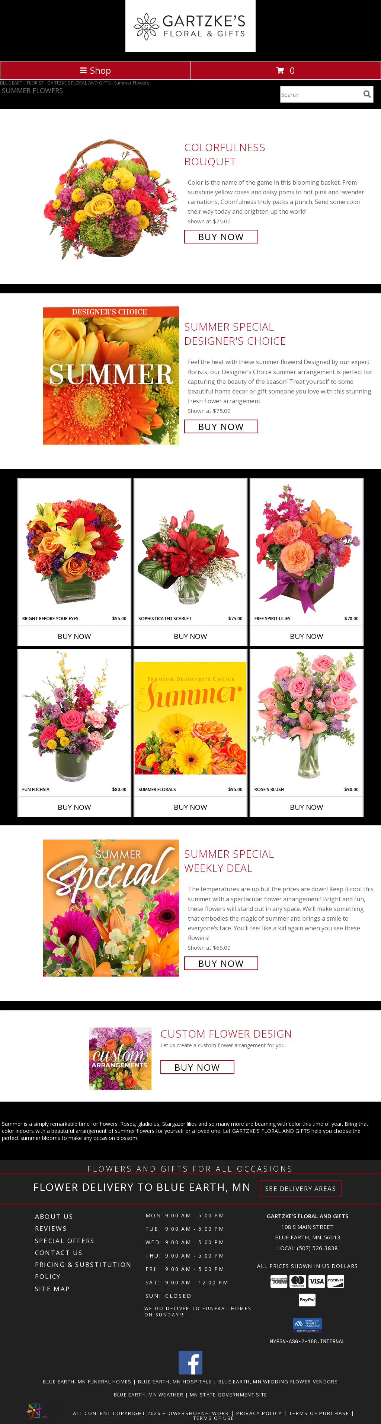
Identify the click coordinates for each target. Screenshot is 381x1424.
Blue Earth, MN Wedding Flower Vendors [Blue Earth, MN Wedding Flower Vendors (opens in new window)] (278, 1381)
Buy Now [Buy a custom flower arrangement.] (197, 1067)
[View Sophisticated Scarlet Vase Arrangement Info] (190, 547)
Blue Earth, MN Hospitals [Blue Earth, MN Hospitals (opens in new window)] (175, 1381)
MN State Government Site (228, 1394)
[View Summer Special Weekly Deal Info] (111, 907)
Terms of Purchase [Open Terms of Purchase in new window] (319, 1412)
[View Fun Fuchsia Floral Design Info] (74, 718)
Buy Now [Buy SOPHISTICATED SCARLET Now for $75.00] (190, 636)
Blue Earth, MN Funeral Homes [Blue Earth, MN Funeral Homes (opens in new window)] (87, 1381)
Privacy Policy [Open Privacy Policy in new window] (259, 1412)
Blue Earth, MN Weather (149, 1394)
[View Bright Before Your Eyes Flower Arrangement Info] (74, 547)
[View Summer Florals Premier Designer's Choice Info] (190, 718)
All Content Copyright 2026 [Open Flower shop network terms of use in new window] (117, 1412)
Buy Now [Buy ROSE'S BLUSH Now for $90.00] (306, 807)
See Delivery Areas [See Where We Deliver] (300, 1188)
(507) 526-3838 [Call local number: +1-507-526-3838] (317, 1248)
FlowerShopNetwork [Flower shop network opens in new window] (196, 1412)
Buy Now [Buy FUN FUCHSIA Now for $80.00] (74, 807)
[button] (307, 1325)
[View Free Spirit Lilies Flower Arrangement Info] (306, 547)
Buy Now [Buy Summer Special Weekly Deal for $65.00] (221, 963)
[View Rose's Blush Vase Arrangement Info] (306, 718)
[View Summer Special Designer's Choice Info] (111, 375)
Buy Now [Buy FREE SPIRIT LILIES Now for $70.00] (306, 636)
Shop (95, 70)
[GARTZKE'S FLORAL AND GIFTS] (190, 50)
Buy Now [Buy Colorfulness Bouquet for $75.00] (221, 236)
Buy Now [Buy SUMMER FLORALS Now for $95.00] (190, 807)
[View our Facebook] (190, 1372)
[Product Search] (320, 94)
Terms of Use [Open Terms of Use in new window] (213, 1417)
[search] (367, 94)
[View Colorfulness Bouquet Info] (111, 191)
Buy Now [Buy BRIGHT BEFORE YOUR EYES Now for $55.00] (74, 636)
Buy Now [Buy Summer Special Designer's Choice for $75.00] (221, 426)
